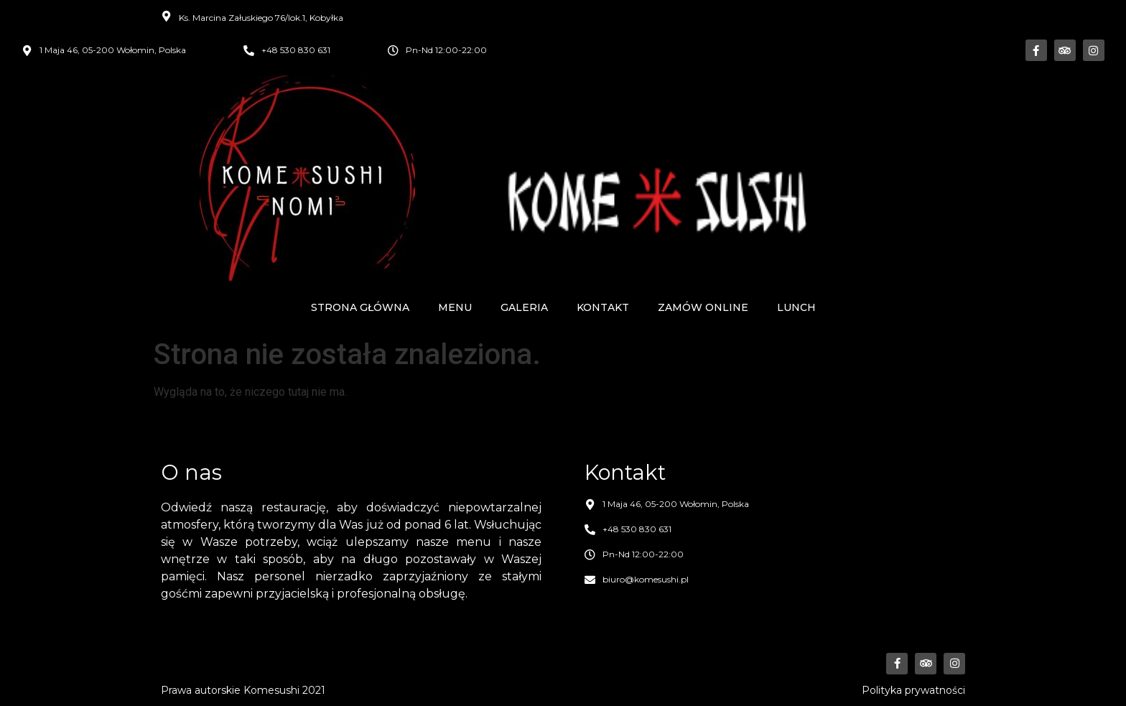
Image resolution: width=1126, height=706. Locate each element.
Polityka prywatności (913, 690)
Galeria (524, 307)
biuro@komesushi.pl (645, 579)
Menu (455, 307)
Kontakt (603, 307)
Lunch (796, 307)
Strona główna (360, 307)
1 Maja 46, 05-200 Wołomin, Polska (112, 50)
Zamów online (703, 307)
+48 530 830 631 (295, 50)
